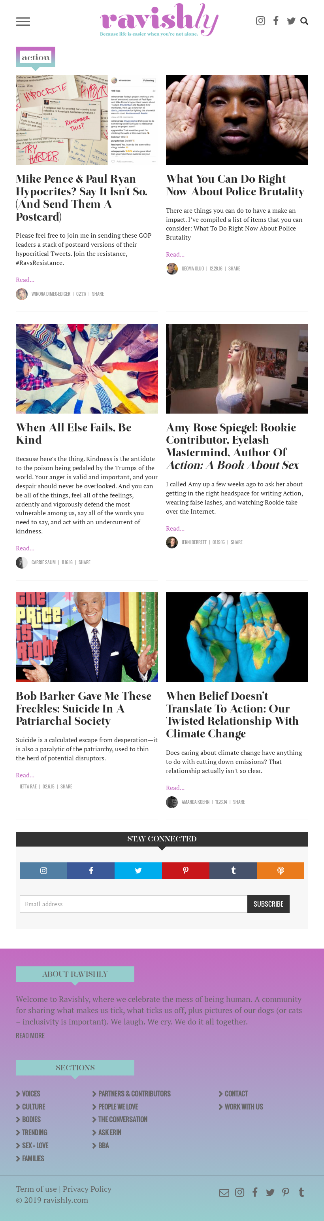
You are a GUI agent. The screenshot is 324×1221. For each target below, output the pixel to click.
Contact (236, 1093)
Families (33, 1158)
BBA (103, 1145)
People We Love (118, 1106)
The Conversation (122, 1119)
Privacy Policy (87, 1188)
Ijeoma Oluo (193, 268)
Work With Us (244, 1106)
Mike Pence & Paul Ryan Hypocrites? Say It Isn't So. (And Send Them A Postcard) (81, 198)
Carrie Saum (44, 562)
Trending (34, 1132)
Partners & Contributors (134, 1093)
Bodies (31, 1119)
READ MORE (30, 1035)
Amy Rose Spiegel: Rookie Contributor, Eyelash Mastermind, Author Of (232, 447)
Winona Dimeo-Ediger (51, 294)
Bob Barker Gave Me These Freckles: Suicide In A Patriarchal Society (83, 708)
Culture (33, 1106)
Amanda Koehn (195, 802)
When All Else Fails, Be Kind (73, 434)
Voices (31, 1093)
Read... (25, 279)
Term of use (36, 1188)
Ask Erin (109, 1132)
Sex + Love (35, 1145)
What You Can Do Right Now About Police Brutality (235, 185)
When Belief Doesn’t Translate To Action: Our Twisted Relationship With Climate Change (232, 715)
